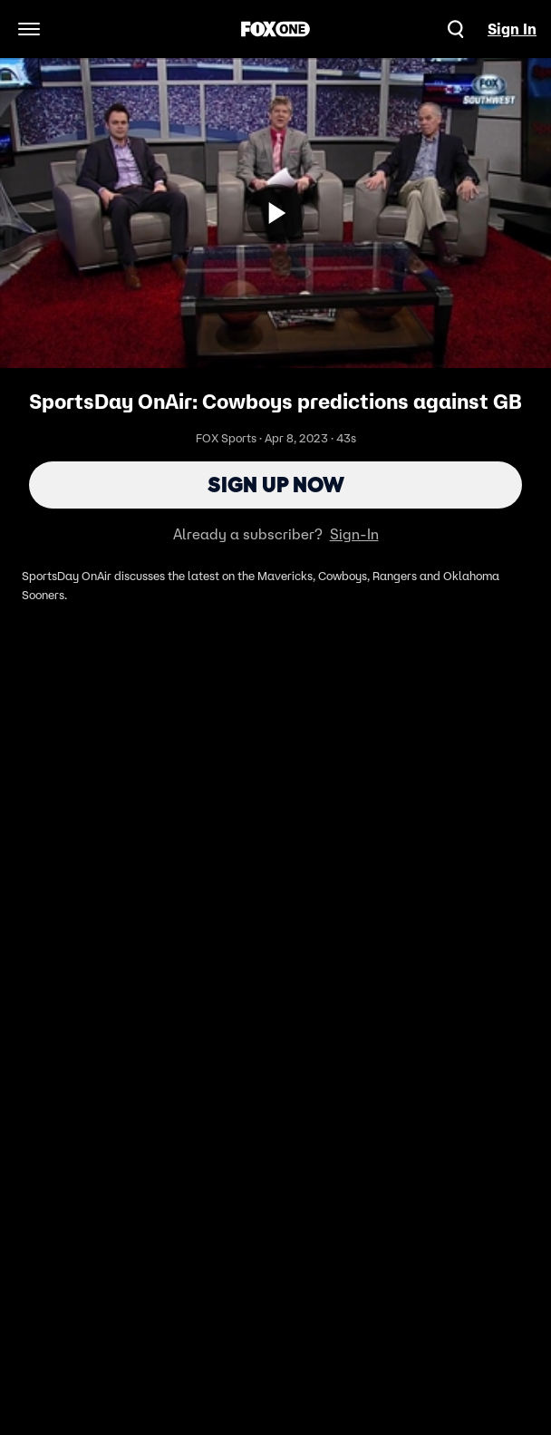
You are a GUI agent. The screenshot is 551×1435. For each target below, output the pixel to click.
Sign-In (354, 534)
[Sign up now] (275, 213)
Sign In (512, 29)
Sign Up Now (276, 484)
